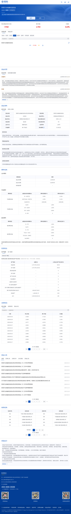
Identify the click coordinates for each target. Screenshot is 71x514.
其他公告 (27, 358)
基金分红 (16, 306)
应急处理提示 (48, 507)
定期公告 (7, 358)
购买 (31, 18)
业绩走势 (3, 31)
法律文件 (14, 358)
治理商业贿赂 (40, 507)
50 (39, 430)
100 (42, 430)
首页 (27, 349)
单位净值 (3, 306)
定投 (40, 18)
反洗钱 (59, 507)
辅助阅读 (15, 511)
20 (36, 430)
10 (33, 430)
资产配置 (3, 252)
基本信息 (3, 109)
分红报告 (20, 358)
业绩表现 (10, 306)
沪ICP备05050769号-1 (51, 510)
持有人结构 (11, 109)
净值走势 (10, 31)
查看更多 (5, 99)
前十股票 (10, 252)
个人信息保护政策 (5, 507)
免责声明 (34, 507)
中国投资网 (13, 507)
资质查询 (55, 507)
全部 (2, 358)
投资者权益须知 (21, 507)
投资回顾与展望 (12, 73)
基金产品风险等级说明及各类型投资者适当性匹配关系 (14, 14)
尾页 (44, 349)
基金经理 (3, 73)
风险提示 (28, 507)
